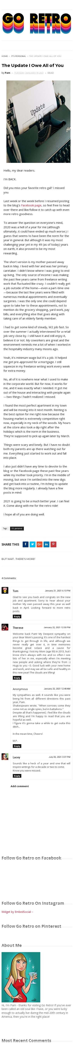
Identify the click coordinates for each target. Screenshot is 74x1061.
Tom (15, 591)
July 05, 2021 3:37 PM (59, 757)
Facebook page (31, 205)
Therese (18, 627)
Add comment (20, 786)
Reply (17, 616)
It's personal (18, 56)
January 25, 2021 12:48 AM (57, 689)
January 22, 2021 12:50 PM (57, 627)
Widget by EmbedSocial (18, 912)
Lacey (16, 757)
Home (5, 56)
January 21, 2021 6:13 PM (57, 590)
